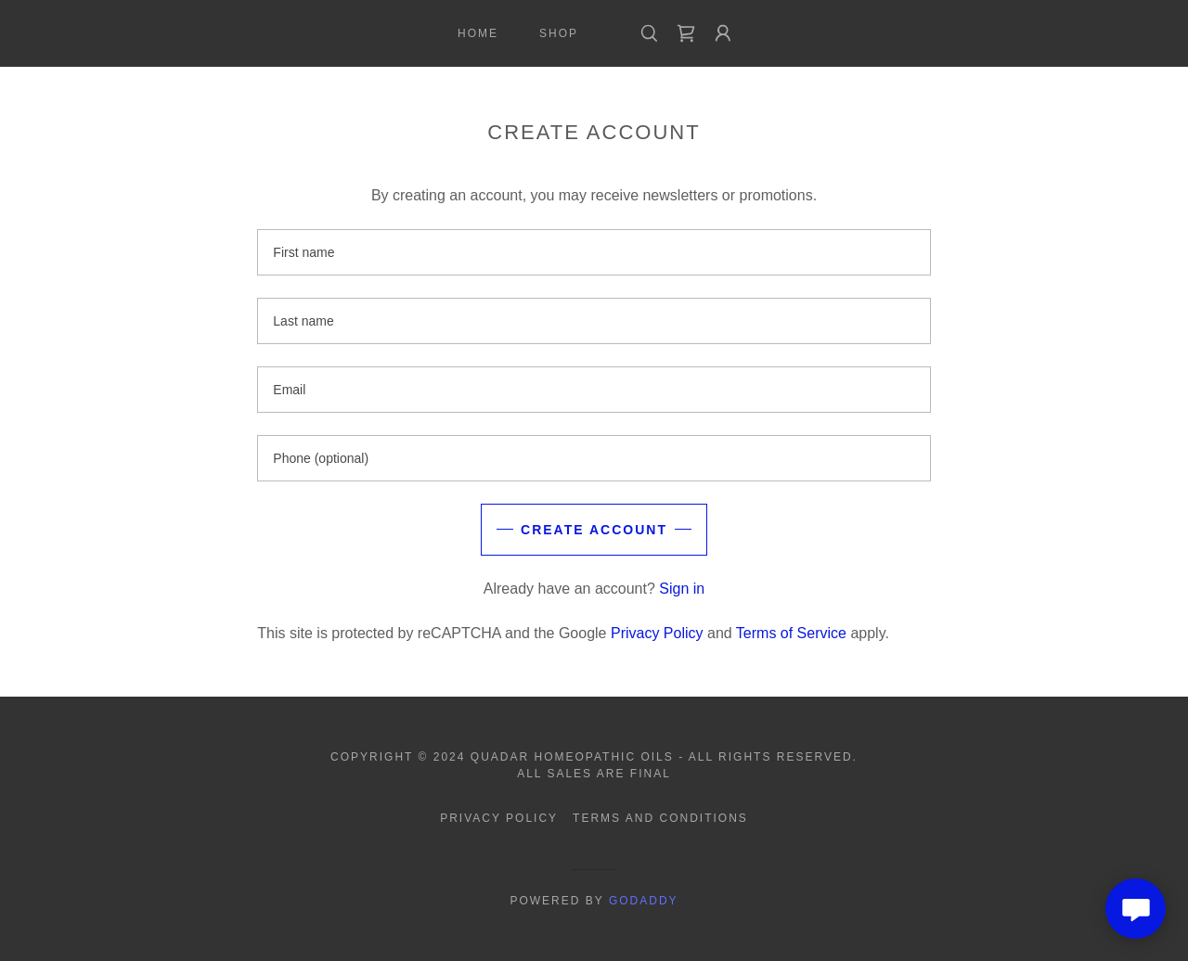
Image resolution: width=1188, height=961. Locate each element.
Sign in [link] (681, 588)
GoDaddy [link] (643, 900)
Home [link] (478, 33)
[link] (685, 33)
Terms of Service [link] (791, 633)
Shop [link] (558, 33)
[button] (723, 33)
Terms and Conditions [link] (660, 818)
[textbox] (593, 252)
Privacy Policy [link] (657, 633)
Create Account (594, 529)
